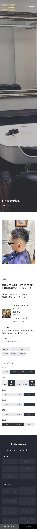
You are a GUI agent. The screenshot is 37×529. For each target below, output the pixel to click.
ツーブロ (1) (27, 511)
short (27, 469)
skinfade (27, 461)
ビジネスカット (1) (9, 511)
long (27, 476)
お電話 (27, 526)
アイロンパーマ (24, 349)
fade (9, 469)
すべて (9, 461)
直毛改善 (13, 353)
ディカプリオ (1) (9, 501)
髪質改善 (5, 353)
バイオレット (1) (9, 491)
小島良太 (22, 353)
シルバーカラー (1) (27, 491)
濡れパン (5, 349)
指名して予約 (19, 321)
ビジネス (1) (9, 521)
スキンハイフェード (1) (27, 501)
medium (10, 476)
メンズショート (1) (27, 521)
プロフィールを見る (21, 318)
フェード (13, 349)
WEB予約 (9, 526)
